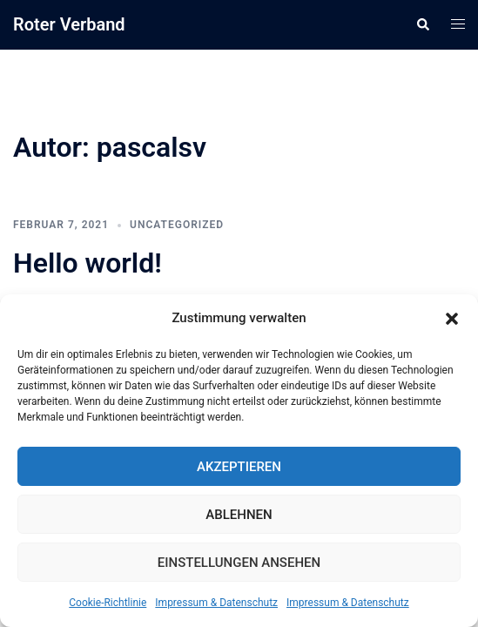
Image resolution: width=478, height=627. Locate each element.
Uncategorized (177, 225)
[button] (452, 318)
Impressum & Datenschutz (216, 603)
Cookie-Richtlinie (107, 603)
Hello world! (87, 263)
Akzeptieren (239, 467)
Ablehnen (238, 514)
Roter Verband (69, 24)
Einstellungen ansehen (239, 562)
